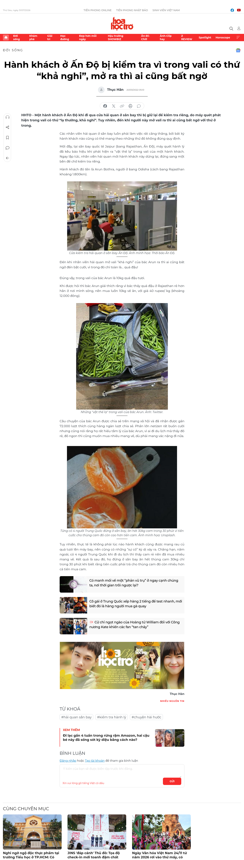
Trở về (7, 158)
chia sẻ (105, 106)
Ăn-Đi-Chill (145, 37)
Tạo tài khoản (95, 760)
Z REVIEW (186, 37)
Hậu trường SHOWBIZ (115, 37)
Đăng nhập (68, 760)
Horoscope (223, 37)
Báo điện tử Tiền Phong (122, 23)
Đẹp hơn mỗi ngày (87, 37)
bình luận (139, 106)
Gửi (172, 781)
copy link (122, 106)
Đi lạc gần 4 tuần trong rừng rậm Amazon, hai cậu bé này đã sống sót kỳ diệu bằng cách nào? (106, 738)
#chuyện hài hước (146, 717)
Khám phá (33, 37)
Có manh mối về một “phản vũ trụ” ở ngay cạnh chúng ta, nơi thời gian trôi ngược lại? (133, 583)
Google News (238, 50)
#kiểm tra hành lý (111, 717)
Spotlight (205, 37)
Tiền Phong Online (98, 10)
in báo (130, 106)
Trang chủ (6, 37)
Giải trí (49, 37)
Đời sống (16, 37)
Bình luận (7, 148)
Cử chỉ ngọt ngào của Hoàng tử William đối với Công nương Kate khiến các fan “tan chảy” (134, 624)
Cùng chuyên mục (26, 808)
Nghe (7, 117)
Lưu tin (7, 137)
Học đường (64, 37)
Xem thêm (238, 37)
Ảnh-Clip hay (166, 37)
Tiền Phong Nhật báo (132, 10)
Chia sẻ (7, 127)
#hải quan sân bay (76, 717)
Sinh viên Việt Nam (166, 10)
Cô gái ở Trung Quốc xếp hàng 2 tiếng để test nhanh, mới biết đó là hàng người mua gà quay (135, 603)
